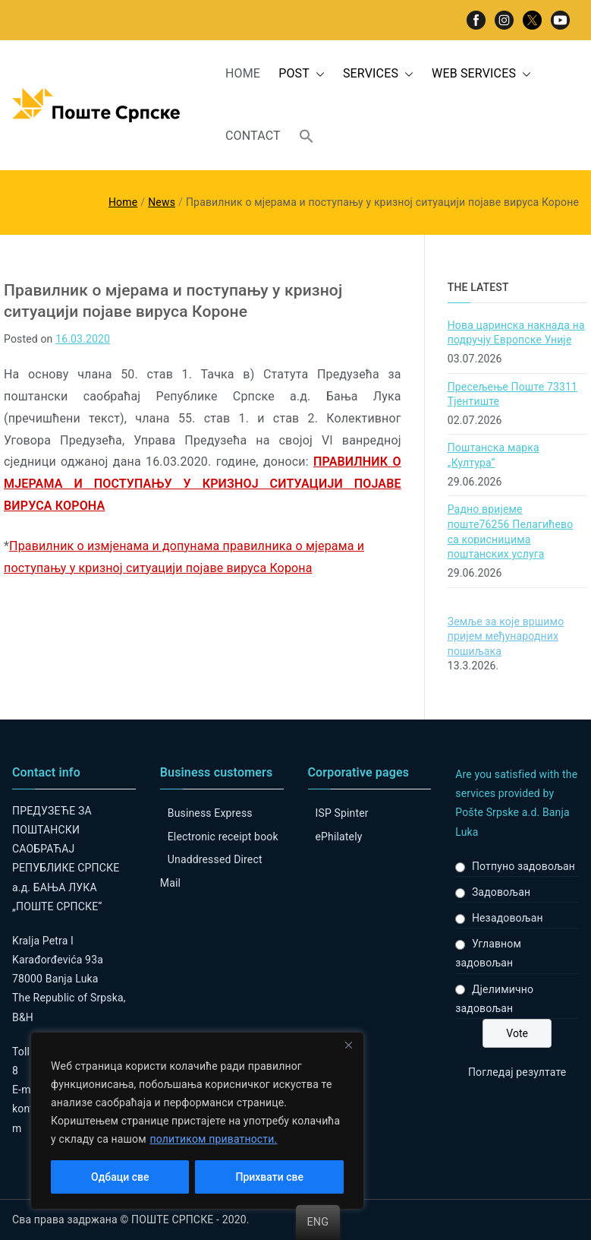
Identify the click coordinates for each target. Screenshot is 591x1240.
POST (301, 74)
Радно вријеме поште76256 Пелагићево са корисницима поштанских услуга (511, 531)
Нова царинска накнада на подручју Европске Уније (516, 332)
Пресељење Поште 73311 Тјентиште (512, 394)
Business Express (210, 813)
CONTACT (253, 135)
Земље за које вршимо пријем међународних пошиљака (506, 636)
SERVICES (378, 74)
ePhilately (339, 836)
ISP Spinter (342, 813)
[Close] (348, 1045)
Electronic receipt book (223, 836)
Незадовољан (507, 918)
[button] (317, 74)
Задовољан (501, 892)
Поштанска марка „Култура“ (493, 455)
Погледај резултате (517, 1072)
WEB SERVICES (481, 74)
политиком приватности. (213, 1139)
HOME (242, 73)
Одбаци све (120, 1177)
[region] (197, 1121)
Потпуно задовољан (523, 866)
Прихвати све (269, 1177)
